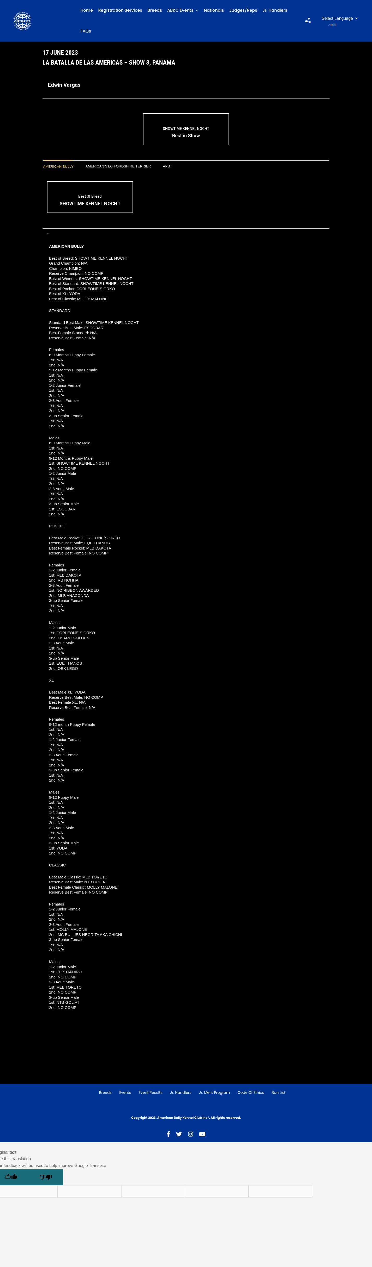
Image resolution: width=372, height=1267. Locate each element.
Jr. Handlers (274, 10)
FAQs (85, 31)
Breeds (154, 10)
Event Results (151, 1093)
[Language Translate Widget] (339, 18)
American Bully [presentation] (61, 167)
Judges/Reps (243, 10)
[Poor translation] (45, 1178)
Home (86, 10)
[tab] (61, 167)
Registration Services (120, 10)
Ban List (279, 1093)
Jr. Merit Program (214, 1093)
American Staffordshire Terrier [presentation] (130, 166)
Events (125, 1093)
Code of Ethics (251, 1093)
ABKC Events (180, 10)
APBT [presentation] (186, 166)
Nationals (214, 10)
